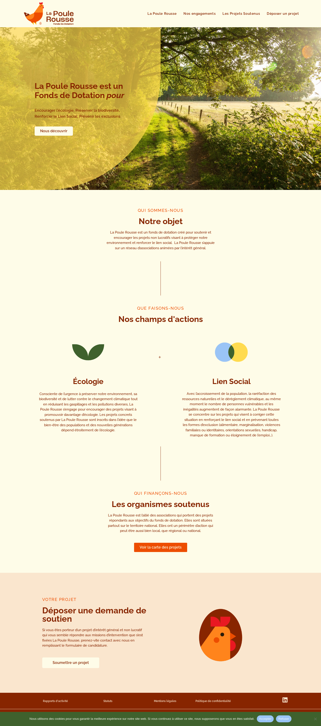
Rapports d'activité (55, 701)
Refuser (283, 718)
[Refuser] (315, 719)
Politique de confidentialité (213, 701)
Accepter (265, 718)
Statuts (107, 701)
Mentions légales (165, 701)
